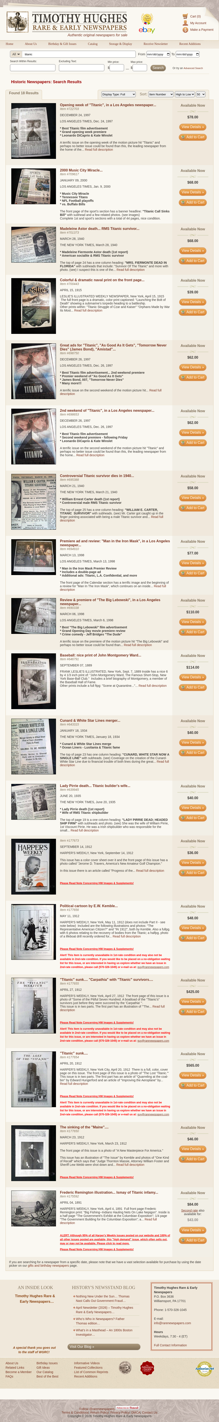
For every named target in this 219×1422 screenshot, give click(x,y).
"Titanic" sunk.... (74, 1053)
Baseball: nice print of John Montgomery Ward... (100, 655)
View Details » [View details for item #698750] (193, 367)
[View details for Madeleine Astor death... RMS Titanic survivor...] (33, 261)
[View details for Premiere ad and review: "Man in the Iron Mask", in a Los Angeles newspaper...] (33, 574)
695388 (74, 479)
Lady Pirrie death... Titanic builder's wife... (95, 786)
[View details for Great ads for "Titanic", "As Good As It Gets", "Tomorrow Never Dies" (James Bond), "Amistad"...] (33, 398)
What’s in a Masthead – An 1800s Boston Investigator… (104, 1332)
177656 (74, 910)
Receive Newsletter (156, 44)
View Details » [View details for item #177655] (193, 1001)
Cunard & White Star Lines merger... (90, 720)
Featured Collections (88, 1367)
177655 (74, 983)
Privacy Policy (120, 1412)
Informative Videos (87, 1363)
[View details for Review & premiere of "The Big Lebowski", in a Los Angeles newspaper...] (33, 633)
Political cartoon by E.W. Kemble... (89, 906)
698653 (74, 414)
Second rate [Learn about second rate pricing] (189, 1210)
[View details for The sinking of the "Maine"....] (33, 1180)
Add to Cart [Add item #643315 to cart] (192, 752)
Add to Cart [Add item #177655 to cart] (192, 1012)
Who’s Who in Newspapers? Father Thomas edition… (100, 1321)
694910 (74, 549)
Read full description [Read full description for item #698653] (90, 455)
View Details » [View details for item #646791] (193, 677)
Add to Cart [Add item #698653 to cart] (192, 442)
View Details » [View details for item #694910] (193, 563)
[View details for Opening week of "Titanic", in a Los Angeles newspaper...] (33, 158)
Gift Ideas (43, 1367)
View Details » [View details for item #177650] (193, 1149)
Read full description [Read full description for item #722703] (99, 149)
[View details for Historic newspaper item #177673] (33, 893)
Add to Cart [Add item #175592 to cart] (192, 1240)
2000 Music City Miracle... (81, 170)
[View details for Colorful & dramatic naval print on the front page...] (33, 333)
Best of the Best (47, 1376)
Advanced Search (193, 68)
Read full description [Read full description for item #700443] (88, 310)
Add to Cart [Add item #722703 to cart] (192, 137)
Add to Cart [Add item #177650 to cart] (192, 1159)
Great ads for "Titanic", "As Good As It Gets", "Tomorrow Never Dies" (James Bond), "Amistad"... (113, 347)
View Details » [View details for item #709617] (193, 192)
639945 (74, 789)
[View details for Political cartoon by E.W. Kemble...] (33, 958)
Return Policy (99, 1412)
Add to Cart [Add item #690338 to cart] (192, 632)
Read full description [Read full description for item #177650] (130, 1164)
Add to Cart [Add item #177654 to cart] (192, 1085)
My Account (198, 23)
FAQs (9, 1376)
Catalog (93, 44)
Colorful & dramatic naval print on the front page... (102, 280)
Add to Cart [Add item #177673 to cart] (192, 873)
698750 (74, 353)
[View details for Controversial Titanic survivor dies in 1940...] (33, 528)
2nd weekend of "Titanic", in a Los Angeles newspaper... (107, 410)
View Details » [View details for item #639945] (193, 808)
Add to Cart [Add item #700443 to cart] (192, 312)
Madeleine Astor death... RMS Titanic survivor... (99, 229)
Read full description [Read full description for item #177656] (127, 936)
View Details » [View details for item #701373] (193, 250)
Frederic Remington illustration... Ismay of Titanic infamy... (109, 1192)
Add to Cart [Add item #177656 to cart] (192, 938)
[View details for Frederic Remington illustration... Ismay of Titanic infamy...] (33, 1225)
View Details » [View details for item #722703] (193, 127)
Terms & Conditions (75, 1412)
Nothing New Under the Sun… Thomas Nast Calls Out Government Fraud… (103, 1299)
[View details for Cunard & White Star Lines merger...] (33, 773)
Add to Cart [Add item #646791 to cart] (192, 687)
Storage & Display (120, 44)
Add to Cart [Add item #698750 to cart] (192, 377)
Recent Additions (190, 44)
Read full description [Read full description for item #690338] (138, 645)
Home (9, 44)
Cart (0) (195, 16)
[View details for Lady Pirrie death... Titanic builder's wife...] (33, 818)
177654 (74, 1057)
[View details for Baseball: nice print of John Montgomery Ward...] (33, 708)
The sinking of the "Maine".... (84, 1127)
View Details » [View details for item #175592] (193, 1230)
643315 (74, 724)
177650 (74, 1131)
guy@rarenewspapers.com (153, 967)
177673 (74, 840)
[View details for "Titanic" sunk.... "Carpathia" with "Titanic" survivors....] (33, 1032)
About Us (31, 44)
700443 (74, 284)
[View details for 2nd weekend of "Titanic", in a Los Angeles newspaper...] (33, 463)
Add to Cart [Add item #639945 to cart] (192, 818)
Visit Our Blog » (82, 1347)
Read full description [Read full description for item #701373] (131, 269)
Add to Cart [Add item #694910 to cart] (192, 573)
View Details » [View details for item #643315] (193, 742)
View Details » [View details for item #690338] (193, 622)
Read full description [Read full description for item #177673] (150, 870)
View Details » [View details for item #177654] (193, 1075)
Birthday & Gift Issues (62, 44)
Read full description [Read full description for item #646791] (152, 685)
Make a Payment (201, 29)
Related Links (15, 1367)
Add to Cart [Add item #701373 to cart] (192, 261)
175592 (74, 1196)
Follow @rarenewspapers (97, 1409)
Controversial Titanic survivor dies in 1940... (97, 476)
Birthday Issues (47, 1363)
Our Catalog (44, 1372)
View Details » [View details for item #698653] (193, 432)
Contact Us (149, 1412)
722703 (74, 109)
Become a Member (19, 1372)
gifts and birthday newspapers (48, 1265)
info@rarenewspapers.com (172, 1323)
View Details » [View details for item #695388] (193, 498)
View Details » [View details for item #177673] (193, 862)
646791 (74, 659)
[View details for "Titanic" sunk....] (33, 1106)
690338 (74, 608)
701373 (74, 232)
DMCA (135, 1412)
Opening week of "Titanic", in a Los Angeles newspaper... (108, 105)
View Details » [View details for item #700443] (193, 302)
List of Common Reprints (91, 1372)
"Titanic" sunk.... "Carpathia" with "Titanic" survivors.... (106, 979)
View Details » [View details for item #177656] (193, 928)
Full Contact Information (170, 1345)
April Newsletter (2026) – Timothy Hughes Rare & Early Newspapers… (104, 1310)
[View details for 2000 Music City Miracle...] (33, 203)
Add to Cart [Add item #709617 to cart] (192, 202)
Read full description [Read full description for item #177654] (74, 1083)
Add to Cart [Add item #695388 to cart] (192, 508)
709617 (74, 174)
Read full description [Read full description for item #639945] (85, 830)
